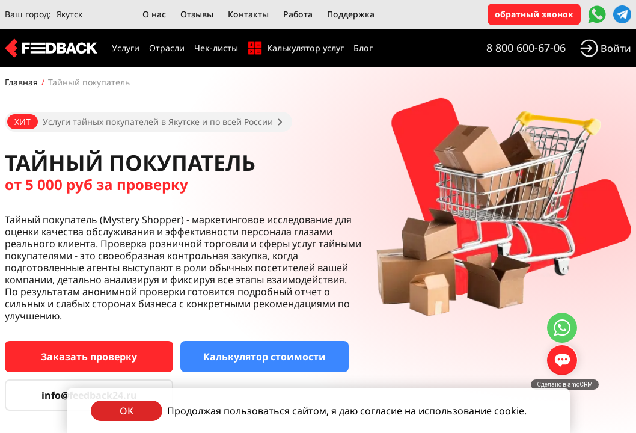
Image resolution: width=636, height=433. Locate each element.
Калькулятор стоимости (264, 356)
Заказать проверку (89, 356)
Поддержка (351, 14)
